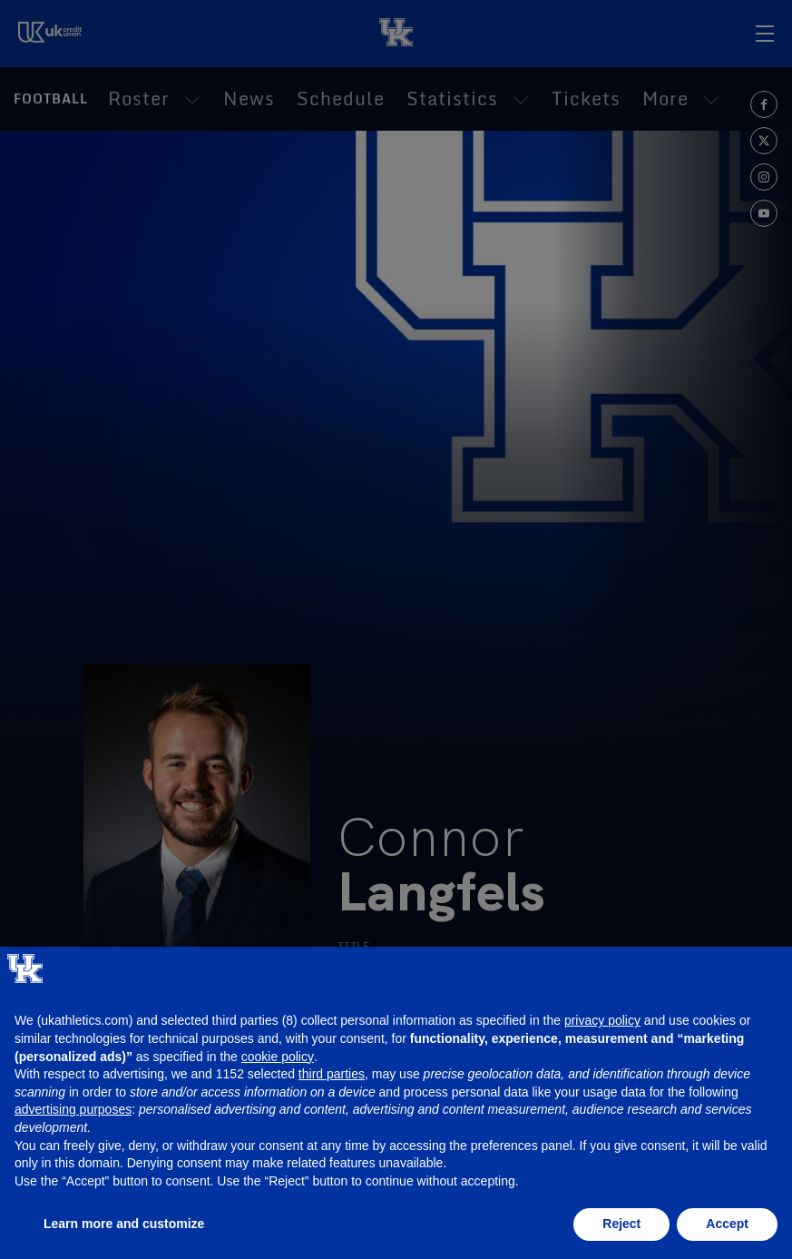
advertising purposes (73, 1109)
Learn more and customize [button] (124, 1223)
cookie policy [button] (277, 1056)
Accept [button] (727, 1223)
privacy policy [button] (602, 1020)
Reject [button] (621, 1223)
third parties (331, 1074)
